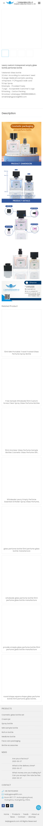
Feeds (25, 814)
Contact (21, 817)
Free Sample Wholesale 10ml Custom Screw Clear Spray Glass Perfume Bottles (21, 402)
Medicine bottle (8, 736)
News (12, 817)
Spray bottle (7, 723)
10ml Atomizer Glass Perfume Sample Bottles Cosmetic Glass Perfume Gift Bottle (21, 451)
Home (6, 814)
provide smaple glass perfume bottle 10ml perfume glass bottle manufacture (21, 648)
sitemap (32, 817)
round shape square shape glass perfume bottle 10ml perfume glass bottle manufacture (21, 697)
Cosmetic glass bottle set (13, 715)
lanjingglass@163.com (13, 794)
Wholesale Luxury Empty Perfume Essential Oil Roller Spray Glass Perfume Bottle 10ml (21, 500)
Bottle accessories (10, 745)
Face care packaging (11, 741)
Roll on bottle (7, 732)
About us (35, 814)
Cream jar (6, 719)
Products (16, 814)
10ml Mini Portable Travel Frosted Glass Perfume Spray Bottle (21, 353)
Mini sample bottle (10, 728)
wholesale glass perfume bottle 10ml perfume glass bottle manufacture (21, 599)
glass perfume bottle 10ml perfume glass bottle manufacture (21, 550)
